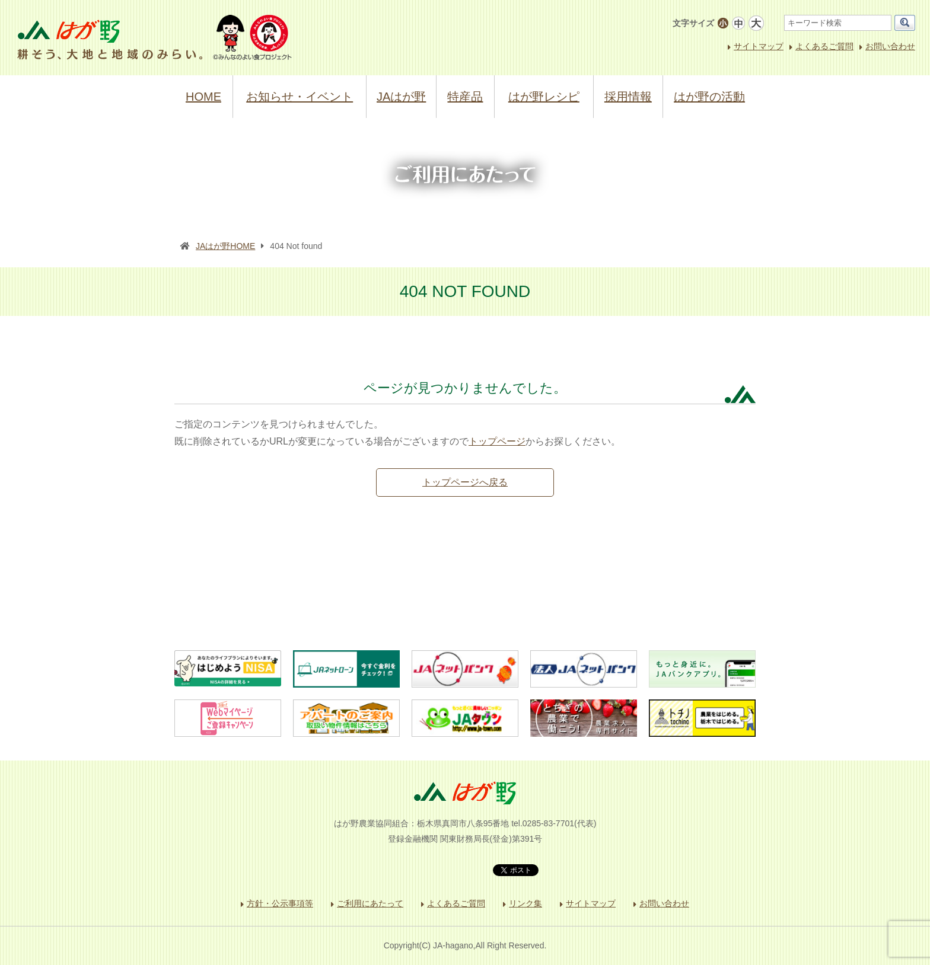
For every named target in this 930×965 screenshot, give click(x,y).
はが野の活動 (709, 96)
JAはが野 (401, 96)
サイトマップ (759, 46)
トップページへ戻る (465, 482)
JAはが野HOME (225, 246)
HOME (203, 96)
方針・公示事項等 (280, 903)
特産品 (465, 96)
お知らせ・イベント (299, 96)
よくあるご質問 (824, 46)
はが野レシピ (543, 96)
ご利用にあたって (370, 903)
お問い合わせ (890, 46)
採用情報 (628, 96)
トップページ (497, 441)
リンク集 (525, 903)
